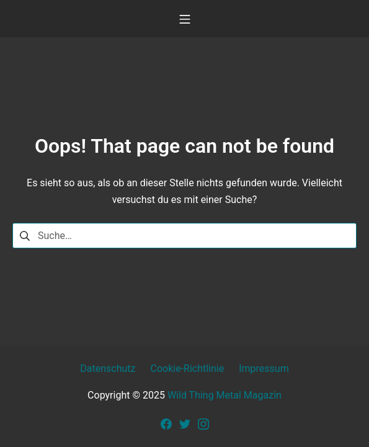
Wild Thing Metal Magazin (224, 395)
